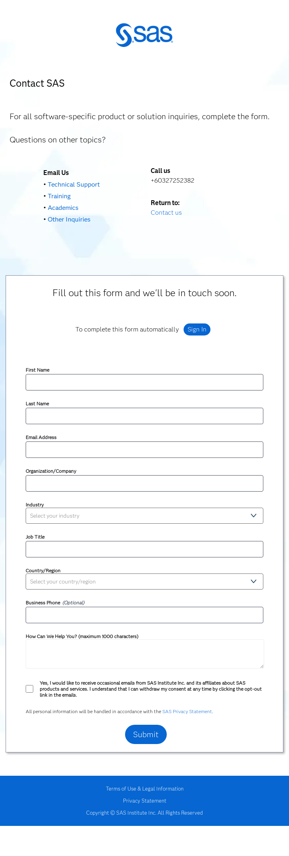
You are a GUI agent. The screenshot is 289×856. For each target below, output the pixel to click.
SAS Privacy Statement (187, 711)
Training (59, 196)
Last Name (37, 404)
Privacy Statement (144, 800)
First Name (37, 370)
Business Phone (43, 603)
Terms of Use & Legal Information (145, 788)
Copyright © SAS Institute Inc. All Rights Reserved (144, 812)
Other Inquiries (69, 219)
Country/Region (43, 570)
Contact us (166, 212)
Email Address (41, 437)
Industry (35, 505)
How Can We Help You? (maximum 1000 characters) (82, 636)
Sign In (197, 329)
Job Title (35, 537)
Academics (63, 207)
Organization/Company (51, 471)
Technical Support (74, 184)
